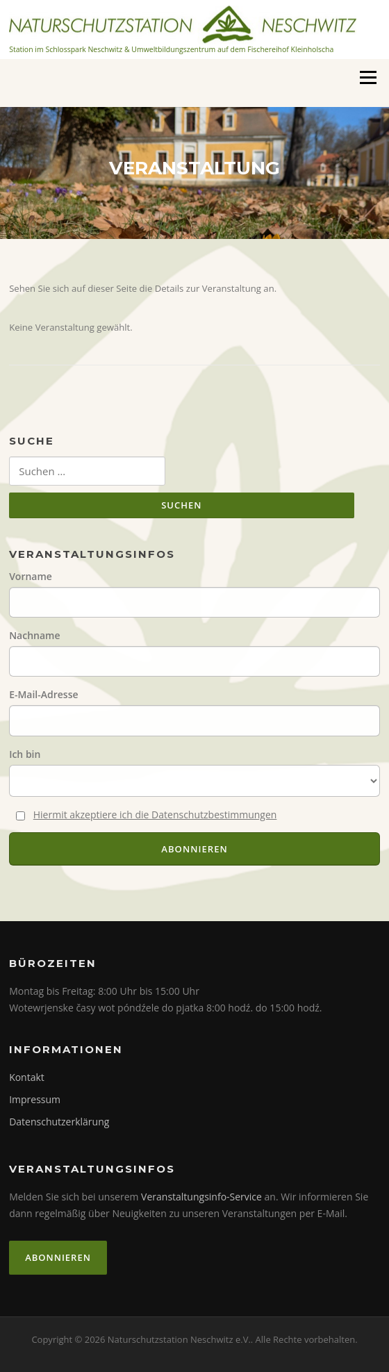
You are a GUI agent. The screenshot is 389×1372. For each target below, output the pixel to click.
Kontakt (26, 1077)
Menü (368, 77)
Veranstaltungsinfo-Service (201, 1196)
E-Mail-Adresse (43, 694)
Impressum (34, 1099)
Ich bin (24, 754)
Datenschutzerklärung (59, 1121)
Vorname (30, 576)
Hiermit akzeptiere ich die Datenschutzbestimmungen (155, 814)
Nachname (34, 635)
